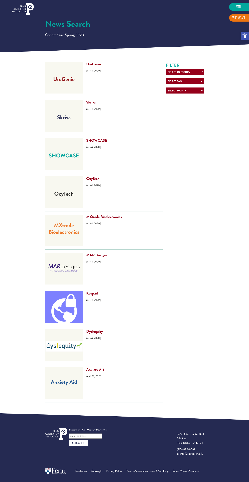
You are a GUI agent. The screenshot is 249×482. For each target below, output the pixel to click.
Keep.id (92, 293)
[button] (245, 36)
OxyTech (92, 178)
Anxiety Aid (95, 369)
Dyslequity (94, 331)
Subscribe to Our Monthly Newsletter (88, 430)
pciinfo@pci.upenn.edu (190, 453)
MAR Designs (97, 255)
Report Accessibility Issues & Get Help (147, 471)
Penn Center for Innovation (23, 9)
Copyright (96, 471)
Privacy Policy (114, 471)
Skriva (91, 102)
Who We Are (238, 17)
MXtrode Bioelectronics (104, 217)
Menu (239, 7)
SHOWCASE (96, 140)
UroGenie (93, 64)
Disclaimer (81, 471)
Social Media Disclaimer (186, 471)
